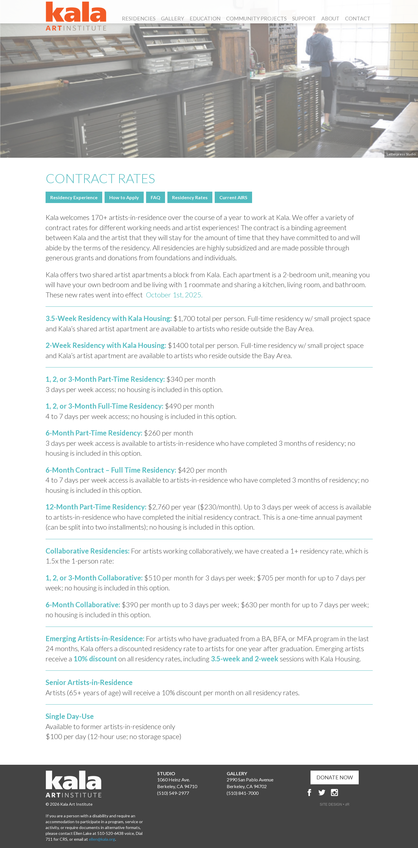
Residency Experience (74, 197)
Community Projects (256, 18)
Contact (357, 18)
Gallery (172, 18)
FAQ (155, 197)
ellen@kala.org (102, 839)
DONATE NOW (334, 777)
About (330, 18)
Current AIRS (233, 197)
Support (304, 18)
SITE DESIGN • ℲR (335, 804)
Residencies (138, 18)
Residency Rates (190, 197)
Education (205, 18)
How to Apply (124, 197)
